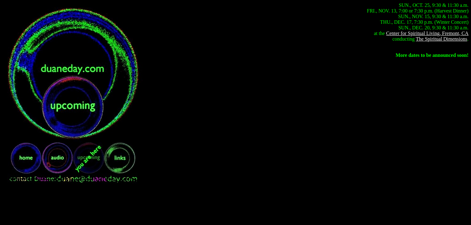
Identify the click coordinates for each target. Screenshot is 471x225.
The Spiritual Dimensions (441, 39)
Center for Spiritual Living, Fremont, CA (427, 33)
